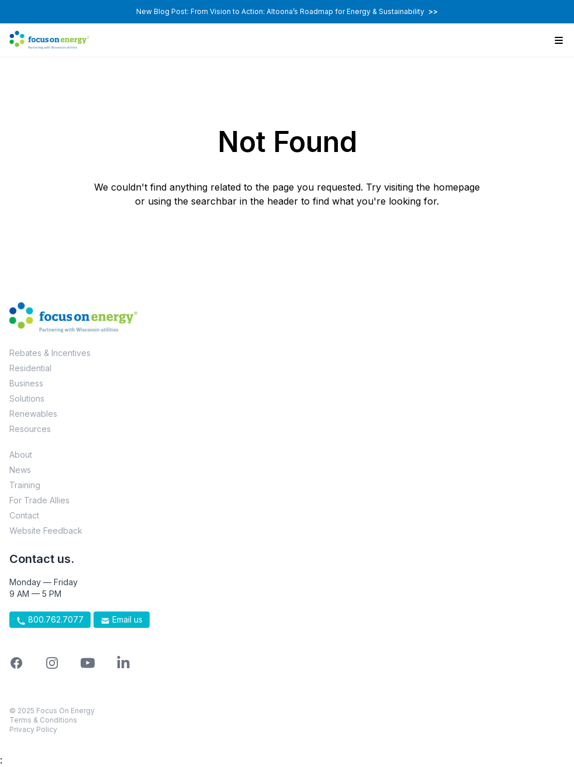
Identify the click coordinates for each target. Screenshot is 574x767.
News (20, 470)
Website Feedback (45, 530)
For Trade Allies (39, 500)
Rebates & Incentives (50, 353)
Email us (122, 619)
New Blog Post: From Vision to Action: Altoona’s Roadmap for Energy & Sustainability (287, 11)
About (20, 454)
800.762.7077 (50, 619)
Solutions (26, 398)
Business (26, 383)
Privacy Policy (33, 729)
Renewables (33, 414)
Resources (30, 429)
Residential (30, 368)
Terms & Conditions (43, 720)
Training (24, 485)
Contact (24, 515)
